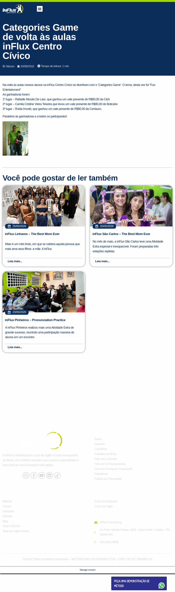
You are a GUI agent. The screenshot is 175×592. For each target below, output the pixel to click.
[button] (40, 9)
